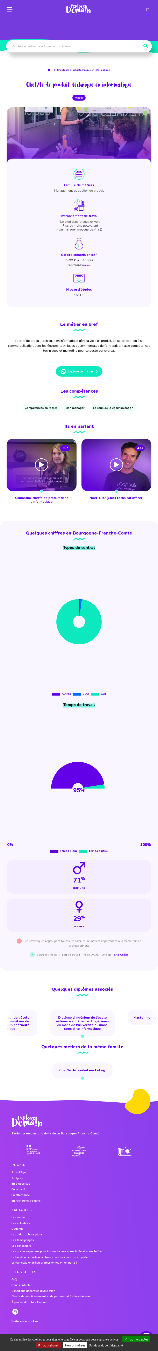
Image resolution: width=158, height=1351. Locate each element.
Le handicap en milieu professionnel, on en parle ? (44, 1263)
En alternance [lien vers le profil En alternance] (21, 1195)
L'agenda (17, 1229)
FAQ (14, 1279)
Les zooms (18, 1217)
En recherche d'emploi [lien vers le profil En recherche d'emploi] (26, 1201)
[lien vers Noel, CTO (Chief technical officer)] (116, 472)
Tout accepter (136, 1339)
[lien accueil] (50, 69)
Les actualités (21, 1223)
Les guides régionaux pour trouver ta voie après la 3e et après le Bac (57, 1251)
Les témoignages (23, 1240)
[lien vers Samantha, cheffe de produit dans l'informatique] (42, 472)
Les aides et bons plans (27, 1234)
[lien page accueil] (78, 8)
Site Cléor (85, 265)
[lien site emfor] (124, 1151)
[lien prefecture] (33, 1151)
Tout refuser (48, 1345)
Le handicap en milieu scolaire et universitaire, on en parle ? (51, 1257)
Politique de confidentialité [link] (106, 1345)
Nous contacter (22, 1285)
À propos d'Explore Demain (29, 1302)
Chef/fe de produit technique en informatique (83, 70)
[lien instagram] (148, 9)
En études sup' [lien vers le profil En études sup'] (21, 1184)
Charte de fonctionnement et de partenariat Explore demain (51, 1296)
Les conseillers (21, 1246)
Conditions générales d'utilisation (33, 1291)
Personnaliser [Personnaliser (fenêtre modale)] (75, 1345)
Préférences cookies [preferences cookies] (25, 1321)
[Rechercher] (145, 46)
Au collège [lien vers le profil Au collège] (19, 1172)
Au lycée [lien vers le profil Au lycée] (17, 1178)
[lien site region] (79, 1151)
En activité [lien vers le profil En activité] (18, 1189)
